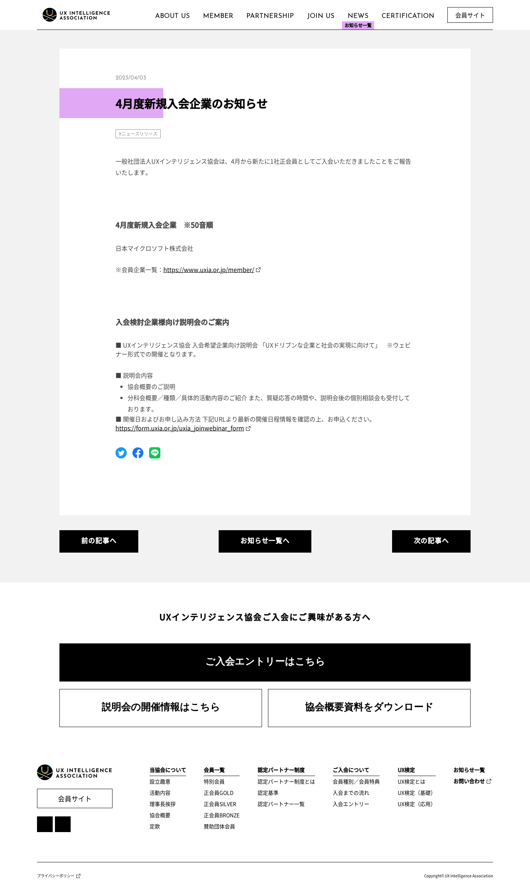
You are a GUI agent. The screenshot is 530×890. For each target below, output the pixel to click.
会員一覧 (214, 769)
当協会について (168, 769)
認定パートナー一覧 (281, 803)
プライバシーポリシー (55, 875)
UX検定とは (411, 781)
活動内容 (160, 792)
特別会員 (214, 781)
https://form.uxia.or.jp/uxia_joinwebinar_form (179, 427)
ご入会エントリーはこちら (265, 662)
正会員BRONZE (222, 815)
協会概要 (160, 815)
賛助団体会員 (219, 826)
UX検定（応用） (417, 803)
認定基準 (268, 792)
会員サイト (75, 799)
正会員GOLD (219, 792)
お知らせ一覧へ (265, 540)
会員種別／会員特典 (356, 781)
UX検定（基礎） (417, 792)
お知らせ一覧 (469, 769)
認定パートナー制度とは (286, 781)
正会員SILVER (220, 803)
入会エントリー (351, 803)
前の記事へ (99, 540)
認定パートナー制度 (281, 769)
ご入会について (351, 769)
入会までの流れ (351, 792)
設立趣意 (160, 781)
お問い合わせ (469, 781)
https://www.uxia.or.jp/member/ (208, 269)
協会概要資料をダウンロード (369, 708)
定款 (155, 826)
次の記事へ (431, 540)
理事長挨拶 (163, 803)
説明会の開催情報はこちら (161, 708)
